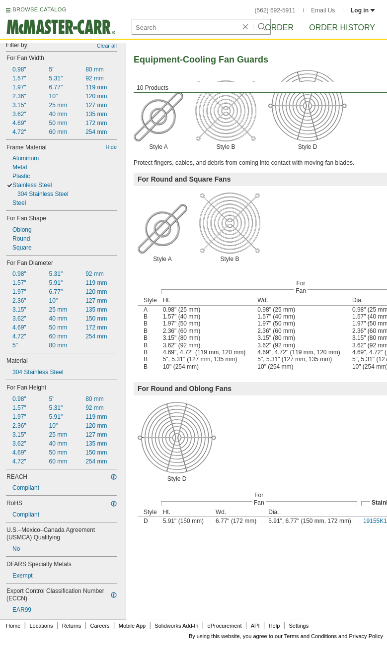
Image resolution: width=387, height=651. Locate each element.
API (255, 626)
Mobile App (132, 626)
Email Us (323, 10)
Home (13, 626)
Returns (71, 626)
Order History (342, 27)
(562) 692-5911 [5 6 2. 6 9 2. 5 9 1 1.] (275, 10)
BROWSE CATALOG (39, 9)
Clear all (107, 46)
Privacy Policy (366, 636)
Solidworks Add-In (176, 626)
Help (274, 626)
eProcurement (225, 626)
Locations (41, 626)
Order (279, 27)
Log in (363, 10)
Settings (299, 626)
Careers (99, 626)
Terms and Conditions (310, 636)
